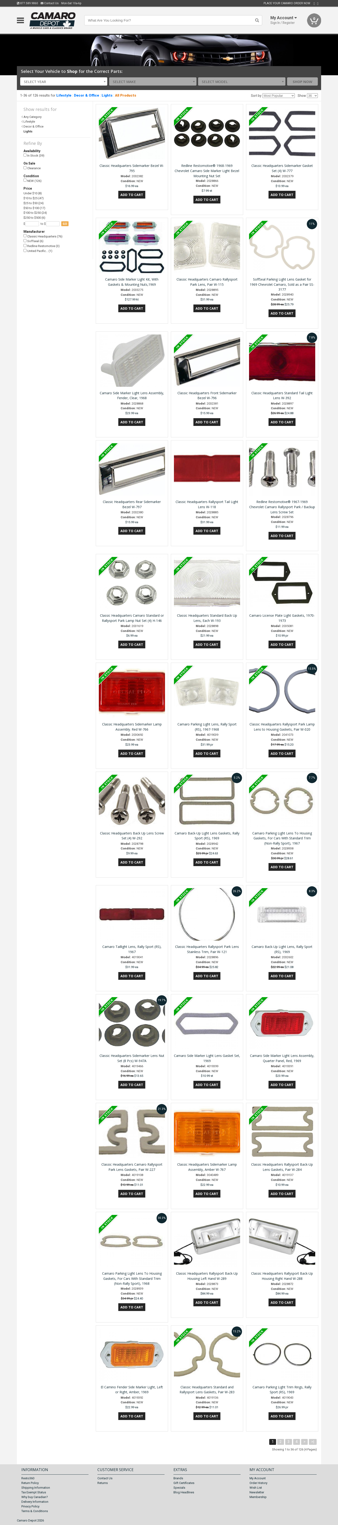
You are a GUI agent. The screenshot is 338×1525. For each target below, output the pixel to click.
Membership (258, 1497)
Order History (258, 1483)
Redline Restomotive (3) (41, 246)
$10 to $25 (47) (33, 198)
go (65, 224)
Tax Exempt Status (33, 1492)
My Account (258, 1478)
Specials (179, 1487)
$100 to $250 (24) (35, 212)
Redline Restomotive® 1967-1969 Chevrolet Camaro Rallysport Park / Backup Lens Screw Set (282, 507)
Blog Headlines (183, 1492)
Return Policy (30, 1483)
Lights (107, 95)
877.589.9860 (27, 3)
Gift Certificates (183, 1483)
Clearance (32, 168)
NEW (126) (32, 181)
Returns (102, 1483)
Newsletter (257, 1492)
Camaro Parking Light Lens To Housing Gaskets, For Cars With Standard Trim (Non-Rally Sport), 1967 (282, 838)
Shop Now (302, 81)
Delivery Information (34, 1501)
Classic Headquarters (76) (42, 236)
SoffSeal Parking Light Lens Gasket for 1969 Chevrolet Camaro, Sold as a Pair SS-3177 (282, 284)
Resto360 (27, 1478)
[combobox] (64, 81)
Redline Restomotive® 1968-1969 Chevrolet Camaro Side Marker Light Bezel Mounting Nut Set (207, 170)
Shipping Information (35, 1487)
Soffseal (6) (33, 241)
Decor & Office (86, 95)
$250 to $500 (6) (34, 217)
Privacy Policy (30, 1506)
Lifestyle (63, 95)
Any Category (32, 117)
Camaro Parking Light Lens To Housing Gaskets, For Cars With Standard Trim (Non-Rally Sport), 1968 (132, 1278)
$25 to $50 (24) (33, 203)
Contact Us (50, 3)
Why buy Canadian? (34, 1497)
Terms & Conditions (34, 1511)
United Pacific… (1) (37, 251)
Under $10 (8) (32, 193)
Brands (178, 1478)
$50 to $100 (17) (34, 208)
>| (312, 1441)
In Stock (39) (33, 156)
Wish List (256, 1487)
